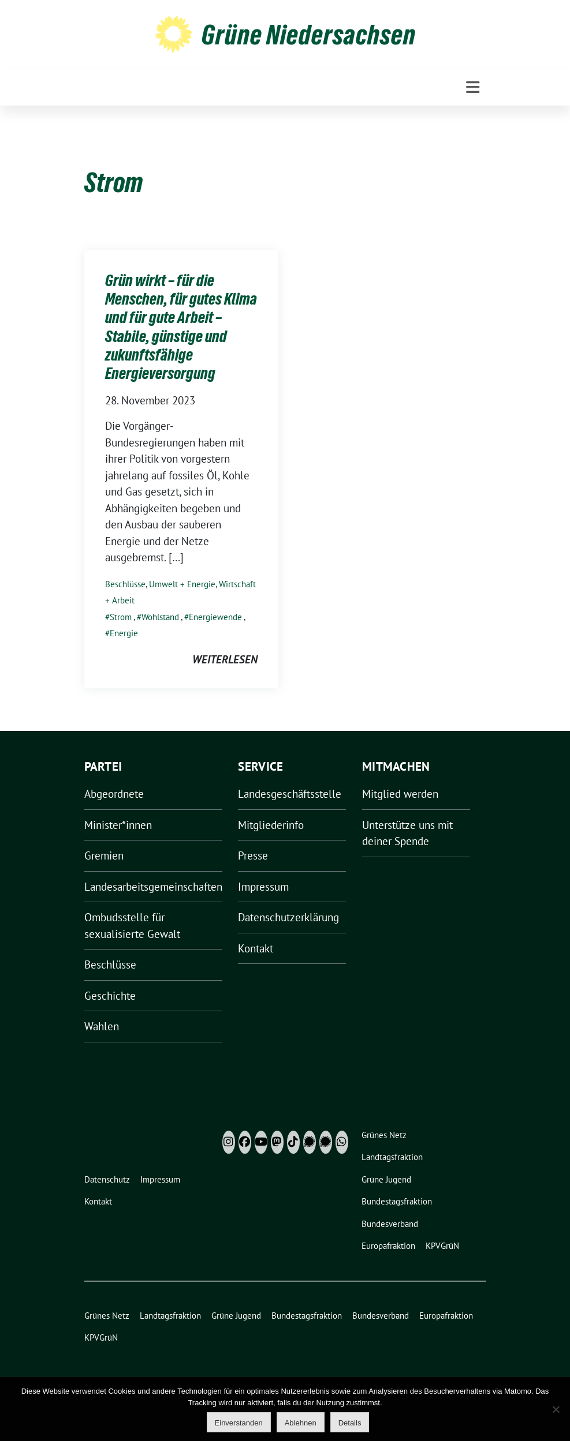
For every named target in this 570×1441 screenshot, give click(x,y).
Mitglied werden (400, 794)
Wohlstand (160, 616)
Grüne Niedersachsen (309, 34)
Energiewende (215, 616)
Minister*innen (118, 825)
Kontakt (255, 948)
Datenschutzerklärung (288, 917)
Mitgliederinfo (271, 825)
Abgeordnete (114, 794)
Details (350, 1423)
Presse (253, 855)
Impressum (263, 887)
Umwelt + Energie (182, 584)
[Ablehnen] (555, 1409)
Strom (121, 616)
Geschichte (110, 996)
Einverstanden (239, 1423)
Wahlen (101, 1026)
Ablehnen (300, 1423)
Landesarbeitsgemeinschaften (153, 887)
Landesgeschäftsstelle (289, 794)
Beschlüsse (125, 584)
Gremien (104, 855)
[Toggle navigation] (472, 87)
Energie (124, 633)
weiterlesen (225, 659)
